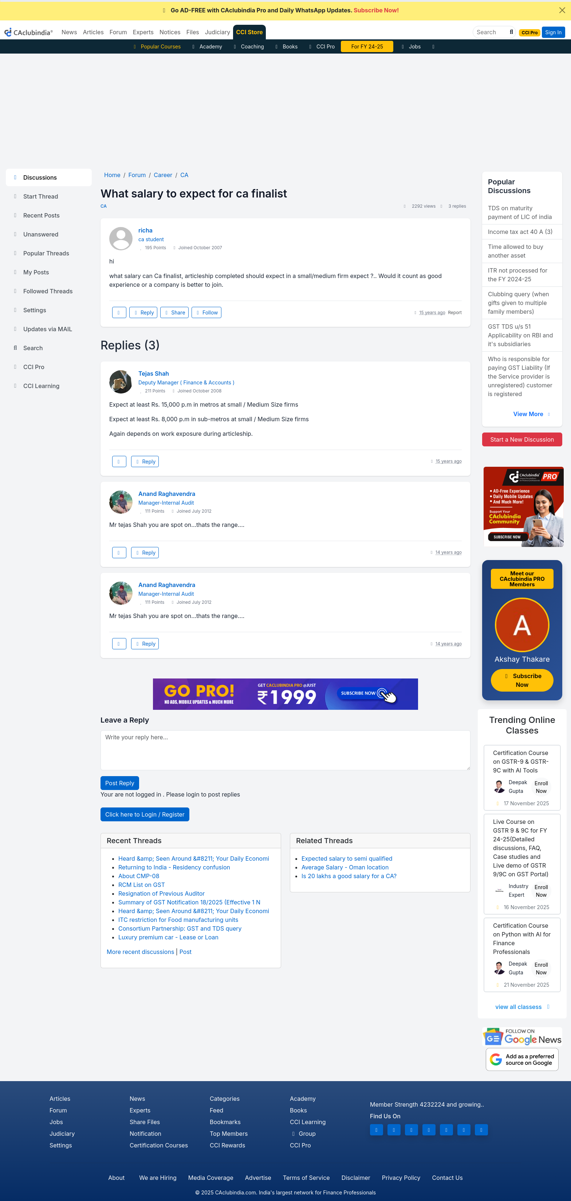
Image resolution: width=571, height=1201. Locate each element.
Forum (58, 1110)
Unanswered (35, 234)
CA (104, 206)
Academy (206, 46)
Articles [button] (93, 32)
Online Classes (522, 725)
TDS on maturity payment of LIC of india (520, 212)
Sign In (553, 32)
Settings (29, 310)
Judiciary (62, 1133)
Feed (216, 1110)
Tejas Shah (153, 373)
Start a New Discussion (522, 439)
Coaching (248, 46)
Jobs (410, 46)
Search (27, 348)
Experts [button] (143, 32)
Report (455, 312)
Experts (140, 1110)
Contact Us (447, 1177)
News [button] (69, 32)
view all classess (523, 1006)
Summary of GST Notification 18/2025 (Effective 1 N (189, 902)
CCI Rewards (227, 1145)
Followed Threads (42, 291)
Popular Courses (156, 46)
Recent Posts (36, 215)
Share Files (145, 1122)
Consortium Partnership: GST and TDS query (180, 928)
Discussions (34, 177)
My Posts (30, 272)
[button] (510, 32)
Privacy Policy (401, 1177)
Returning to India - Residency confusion (174, 867)
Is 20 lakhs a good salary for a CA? (349, 876)
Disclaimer (356, 1177)
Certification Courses (159, 1145)
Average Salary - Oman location (345, 867)
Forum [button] (118, 32)
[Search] (491, 32)
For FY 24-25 (367, 46)
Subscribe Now (522, 680)
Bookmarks (225, 1122)
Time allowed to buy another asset (515, 251)
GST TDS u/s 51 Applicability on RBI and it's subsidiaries (520, 335)
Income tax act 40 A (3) (520, 231)
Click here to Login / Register (145, 814)
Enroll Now (541, 787)
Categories (225, 1098)
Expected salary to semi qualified (347, 858)
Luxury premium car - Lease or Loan (168, 937)
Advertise (258, 1177)
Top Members (229, 1133)
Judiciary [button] (218, 32)
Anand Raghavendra (166, 493)
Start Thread (35, 196)
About (116, 1177)
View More (532, 414)
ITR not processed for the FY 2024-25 (517, 275)
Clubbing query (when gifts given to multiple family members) (518, 302)
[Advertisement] (285, 108)
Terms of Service (306, 1177)
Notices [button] (170, 32)
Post (186, 951)
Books (285, 46)
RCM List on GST (141, 884)
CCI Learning (35, 386)
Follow (206, 312)
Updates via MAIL (42, 329)
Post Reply (119, 783)
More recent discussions (140, 951)
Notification (145, 1133)
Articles (60, 1098)
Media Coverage (210, 1177)
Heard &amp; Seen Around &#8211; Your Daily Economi (193, 858)
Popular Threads (40, 253)
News (137, 1098)
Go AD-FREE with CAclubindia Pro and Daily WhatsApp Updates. (280, 10)
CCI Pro (321, 46)
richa (145, 230)
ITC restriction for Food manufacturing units (178, 919)
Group (303, 1133)
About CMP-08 (139, 876)
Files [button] (192, 32)
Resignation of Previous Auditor (161, 893)
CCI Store (249, 32)
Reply (143, 312)
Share (174, 312)
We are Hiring (157, 1177)
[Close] (562, 10)
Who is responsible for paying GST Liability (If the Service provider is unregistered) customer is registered (520, 376)
